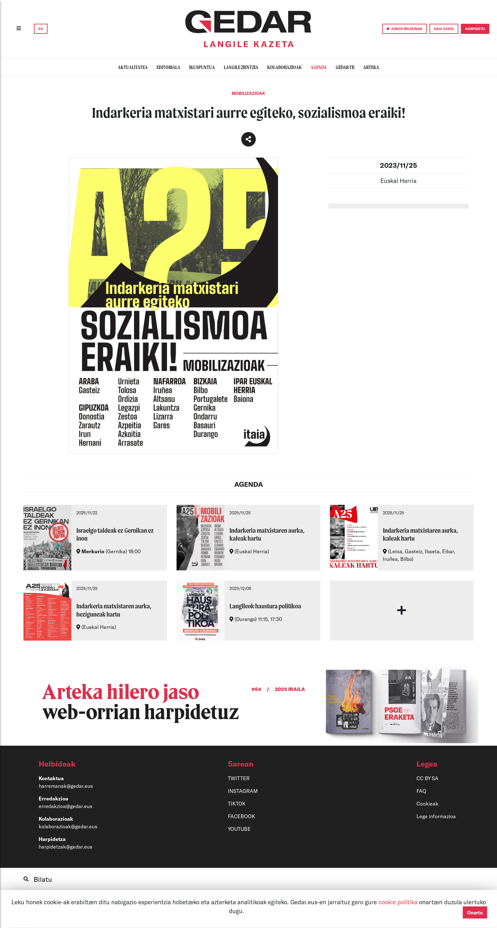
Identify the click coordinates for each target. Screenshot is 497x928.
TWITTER (239, 778)
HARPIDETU (475, 29)
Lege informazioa (436, 816)
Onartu (475, 912)
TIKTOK (237, 803)
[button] (103, 763)
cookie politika (398, 902)
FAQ (421, 791)
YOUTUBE (239, 829)
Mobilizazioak (248, 93)
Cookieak (427, 803)
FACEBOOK (241, 816)
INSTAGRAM (243, 791)
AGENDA (248, 484)
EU (40, 29)
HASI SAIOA (444, 29)
